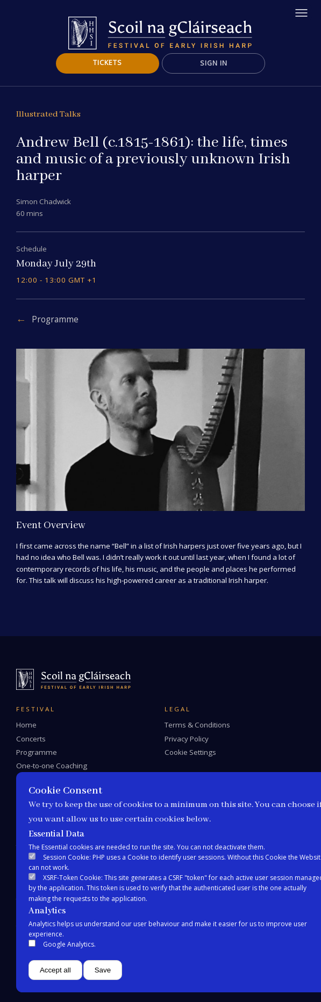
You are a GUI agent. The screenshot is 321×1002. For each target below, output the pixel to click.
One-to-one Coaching (51, 765)
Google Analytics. (69, 944)
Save (103, 970)
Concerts (31, 739)
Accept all (55, 970)
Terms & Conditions (197, 725)
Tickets (107, 62)
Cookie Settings (190, 752)
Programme (55, 319)
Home (26, 725)
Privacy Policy (187, 739)
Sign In (213, 63)
